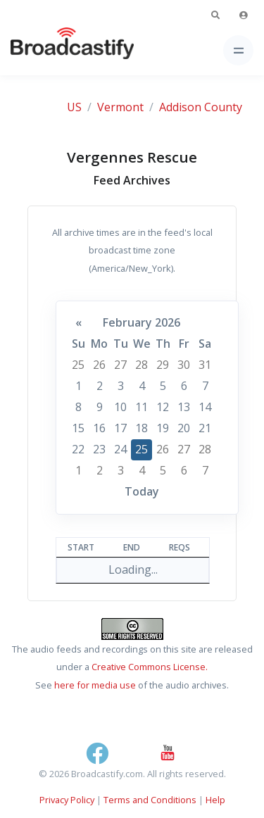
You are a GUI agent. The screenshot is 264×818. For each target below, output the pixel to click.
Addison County (200, 107)
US (74, 107)
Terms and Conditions (149, 799)
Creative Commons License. (150, 666)
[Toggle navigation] (238, 50)
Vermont (120, 107)
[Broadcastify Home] (50, 50)
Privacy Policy (66, 799)
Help (215, 799)
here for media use (95, 685)
